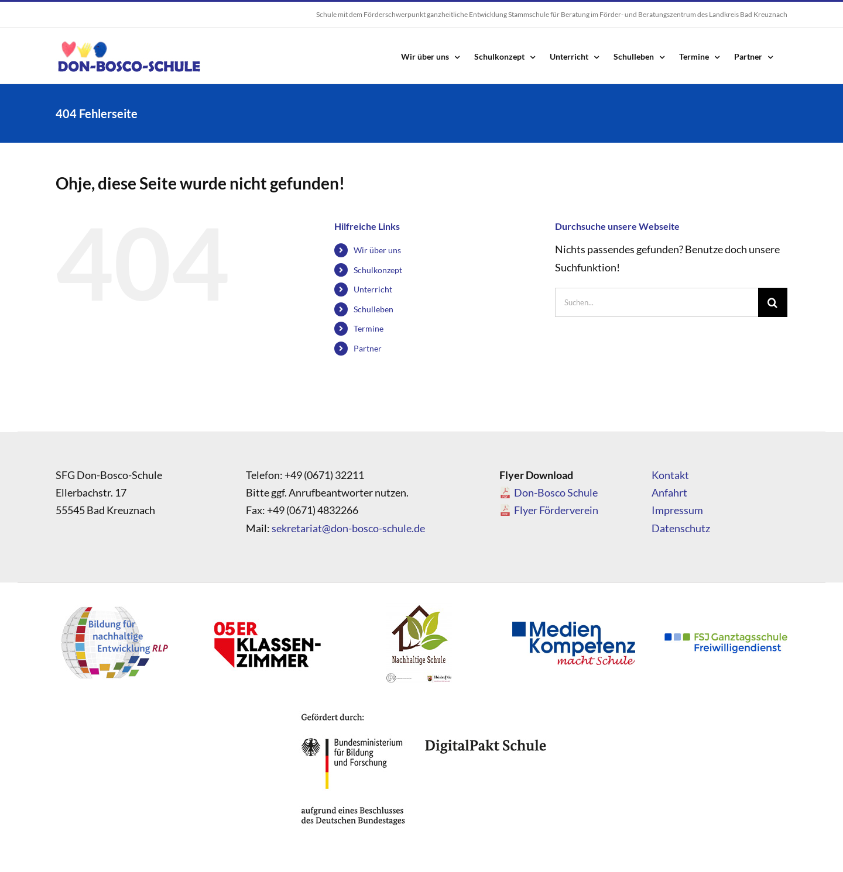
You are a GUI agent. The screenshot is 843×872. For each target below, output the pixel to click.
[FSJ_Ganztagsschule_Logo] (725, 638)
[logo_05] (266, 605)
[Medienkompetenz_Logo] (573, 627)
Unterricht (373, 289)
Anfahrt (669, 492)
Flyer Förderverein (556, 510)
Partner (368, 348)
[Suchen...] (656, 302)
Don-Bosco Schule (556, 492)
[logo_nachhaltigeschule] (418, 605)
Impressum (677, 510)
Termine (368, 328)
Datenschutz (681, 528)
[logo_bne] (114, 605)
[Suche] (772, 302)
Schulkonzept (378, 270)
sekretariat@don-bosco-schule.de (348, 528)
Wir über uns (377, 250)
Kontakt (670, 474)
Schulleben (373, 309)
